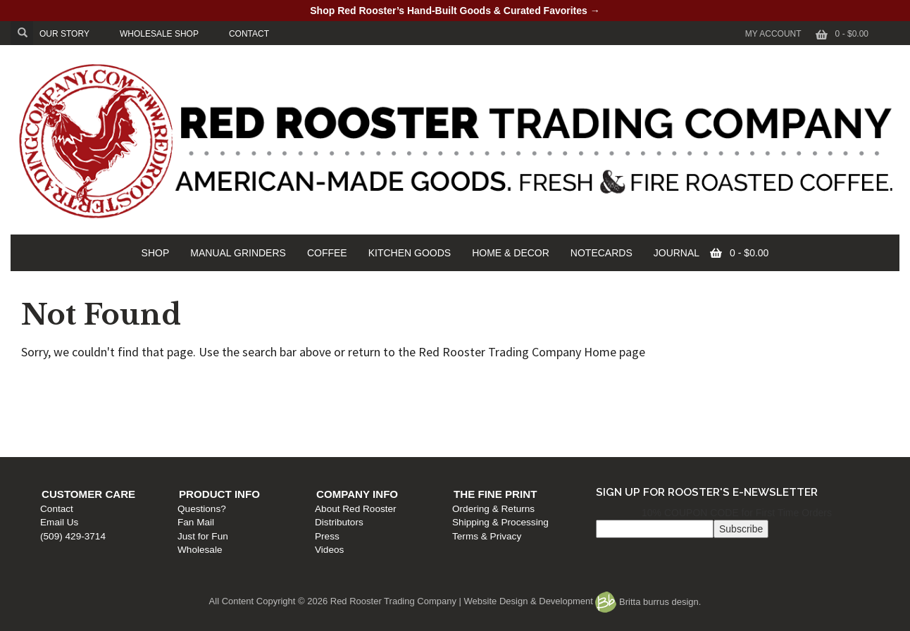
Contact (63, 399)
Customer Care (95, 384)
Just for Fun (279, 426)
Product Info (295, 384)
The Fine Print (708, 384)
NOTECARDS (601, 252)
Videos (473, 440)
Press (471, 426)
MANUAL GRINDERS (238, 252)
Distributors (483, 412)
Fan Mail (272, 412)
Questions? (278, 399)
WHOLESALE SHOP (159, 34)
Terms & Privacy (700, 426)
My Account (773, 34)
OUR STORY (64, 34)
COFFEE (327, 252)
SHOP (156, 252)
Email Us (66, 412)
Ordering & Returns (707, 399)
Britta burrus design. (648, 601)
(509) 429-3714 (80, 426)
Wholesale (276, 440)
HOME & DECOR (510, 252)
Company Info (501, 384)
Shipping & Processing (714, 412)
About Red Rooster (500, 399)
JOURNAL (676, 252)
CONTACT (249, 34)
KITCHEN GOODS (409, 252)
